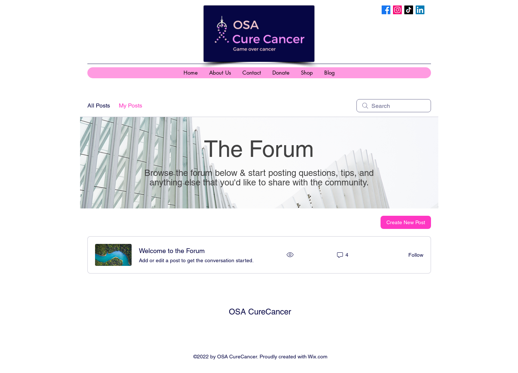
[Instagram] (397, 9)
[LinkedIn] (420, 9)
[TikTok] (408, 9)
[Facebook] (386, 9)
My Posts (130, 105)
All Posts (98, 105)
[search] (393, 105)
